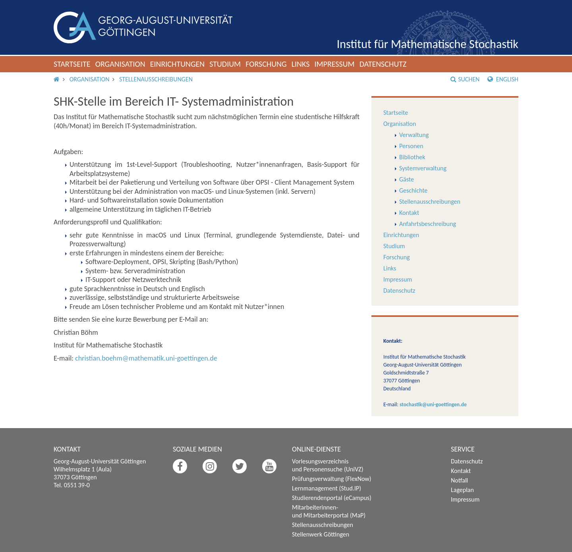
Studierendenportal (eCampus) (331, 498)
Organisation (120, 64)
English (502, 79)
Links (301, 64)
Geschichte (413, 190)
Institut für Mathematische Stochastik (427, 44)
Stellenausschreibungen (156, 79)
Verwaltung (414, 135)
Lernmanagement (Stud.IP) (326, 488)
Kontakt (409, 212)
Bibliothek (412, 157)
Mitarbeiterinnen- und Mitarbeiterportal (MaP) (328, 511)
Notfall (459, 480)
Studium (225, 64)
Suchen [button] (464, 79)
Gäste (406, 179)
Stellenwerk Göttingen (320, 534)
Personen (411, 146)
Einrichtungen (177, 64)
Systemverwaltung (422, 168)
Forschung (266, 64)
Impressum (334, 64)
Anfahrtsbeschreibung (427, 224)
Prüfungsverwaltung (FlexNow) (331, 479)
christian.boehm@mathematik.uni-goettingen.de (146, 358)
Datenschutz (383, 64)
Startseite (72, 64)
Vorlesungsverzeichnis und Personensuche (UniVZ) (327, 465)
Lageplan (462, 490)
